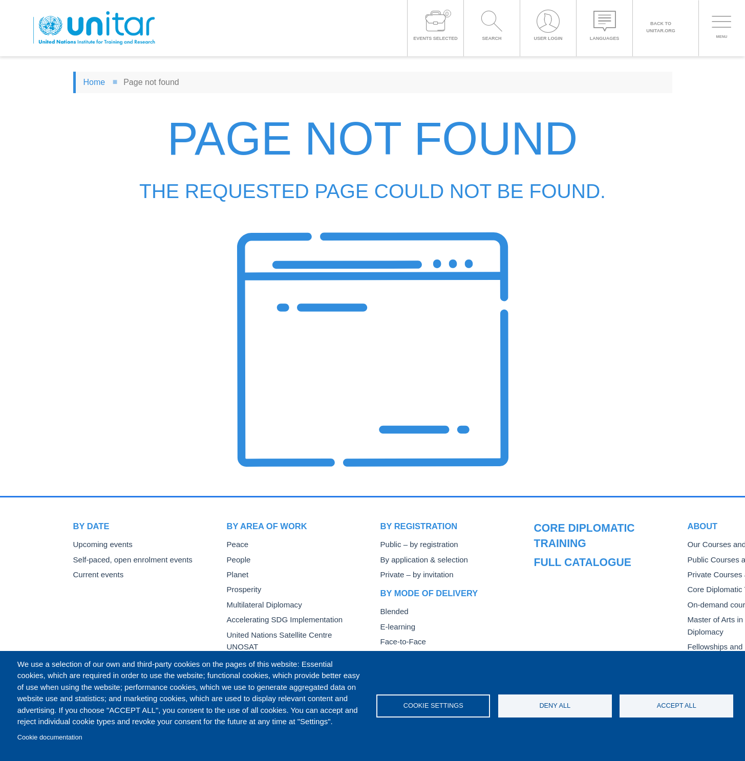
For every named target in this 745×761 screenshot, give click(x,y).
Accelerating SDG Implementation (279, 617)
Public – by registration (415, 544)
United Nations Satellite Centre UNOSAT (289, 632)
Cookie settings (433, 705)
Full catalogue (572, 526)
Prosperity (242, 588)
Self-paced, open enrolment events (126, 559)
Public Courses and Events (575, 574)
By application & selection (419, 559)
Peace (236, 544)
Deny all (554, 705)
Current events (96, 573)
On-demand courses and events (583, 618)
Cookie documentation (49, 737)
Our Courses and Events (572, 560)
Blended (393, 610)
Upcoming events (99, 544)
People (237, 559)
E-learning (396, 624)
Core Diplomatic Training (572, 603)
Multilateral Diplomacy (260, 602)
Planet (236, 573)
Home (94, 82)
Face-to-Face (400, 639)
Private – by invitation (413, 573)
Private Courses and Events (577, 589)
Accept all (676, 705)
